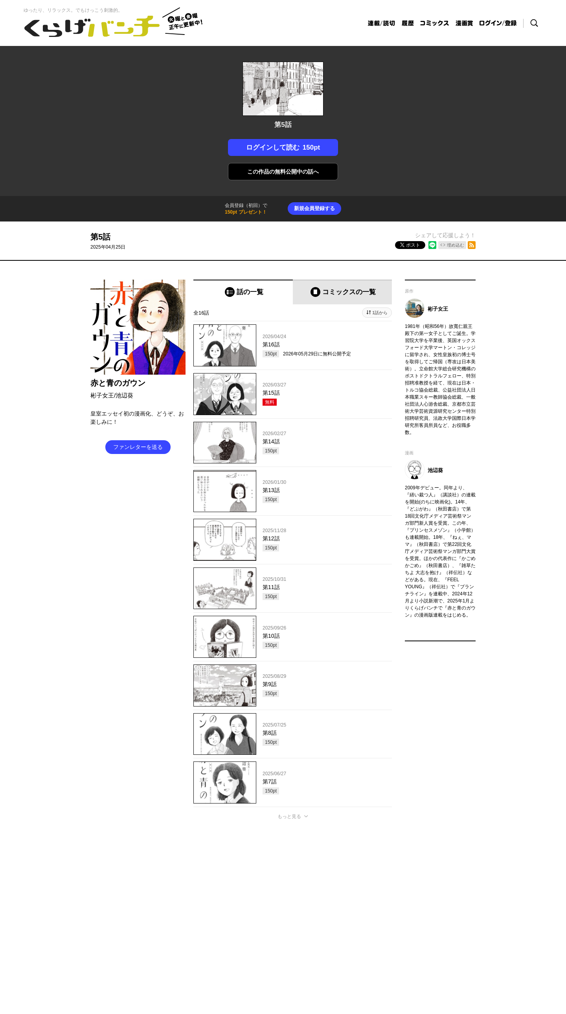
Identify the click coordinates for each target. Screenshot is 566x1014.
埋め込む (455, 245)
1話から (380, 312)
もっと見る (289, 816)
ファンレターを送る (138, 447)
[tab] (243, 292)
